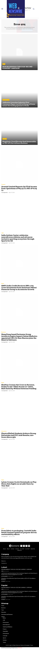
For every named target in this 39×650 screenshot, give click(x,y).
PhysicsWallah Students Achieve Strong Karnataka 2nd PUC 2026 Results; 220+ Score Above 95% (18, 435)
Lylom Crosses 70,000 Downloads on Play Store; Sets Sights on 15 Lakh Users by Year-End (18, 484)
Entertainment (6, 99)
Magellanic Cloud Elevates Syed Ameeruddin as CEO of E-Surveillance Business (18, 579)
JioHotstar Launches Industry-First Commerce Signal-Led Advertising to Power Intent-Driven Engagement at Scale (19, 573)
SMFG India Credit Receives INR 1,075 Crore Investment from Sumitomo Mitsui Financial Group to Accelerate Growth (19, 288)
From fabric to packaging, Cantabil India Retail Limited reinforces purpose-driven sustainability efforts (19, 532)
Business (4, 138)
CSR (2, 233)
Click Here (20, 647)
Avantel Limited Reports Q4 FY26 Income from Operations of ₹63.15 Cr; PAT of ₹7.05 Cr (19, 188)
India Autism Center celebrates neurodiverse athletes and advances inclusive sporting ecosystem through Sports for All (17, 238)
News (4, 64)
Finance (3, 184)
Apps (2, 479)
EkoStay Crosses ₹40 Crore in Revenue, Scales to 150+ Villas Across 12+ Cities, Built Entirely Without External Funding (18, 387)
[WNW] (14, 546)
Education (4, 431)
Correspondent (4, 192)
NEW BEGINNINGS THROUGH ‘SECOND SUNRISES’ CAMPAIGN (16, 569)
